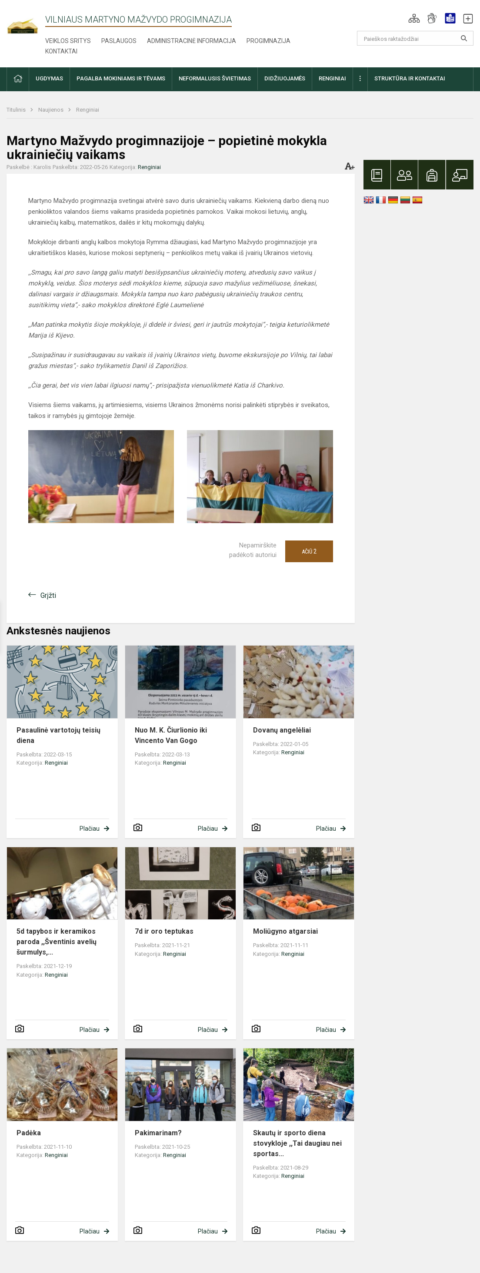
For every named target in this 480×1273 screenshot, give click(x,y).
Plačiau (90, 828)
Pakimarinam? (158, 1133)
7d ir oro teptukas (164, 931)
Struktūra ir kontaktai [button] (409, 78)
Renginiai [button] (332, 78)
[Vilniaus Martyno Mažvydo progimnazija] (26, 21)
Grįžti (48, 595)
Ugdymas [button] (49, 78)
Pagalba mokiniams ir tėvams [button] (121, 78)
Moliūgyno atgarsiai (285, 931)
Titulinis (17, 109)
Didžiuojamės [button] (284, 78)
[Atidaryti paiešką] (464, 38)
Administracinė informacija (191, 40)
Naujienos (51, 109)
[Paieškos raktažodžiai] (415, 38)
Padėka (29, 1133)
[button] (414, 18)
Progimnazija (268, 40)
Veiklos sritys (68, 40)
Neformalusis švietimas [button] (215, 78)
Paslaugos (119, 40)
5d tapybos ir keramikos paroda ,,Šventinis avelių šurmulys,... (57, 941)
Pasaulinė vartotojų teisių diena (58, 735)
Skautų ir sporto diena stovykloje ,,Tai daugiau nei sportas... (297, 1143)
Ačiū (309, 551)
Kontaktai (61, 51)
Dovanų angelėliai (282, 730)
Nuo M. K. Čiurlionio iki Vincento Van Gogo (171, 735)
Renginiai (87, 109)
